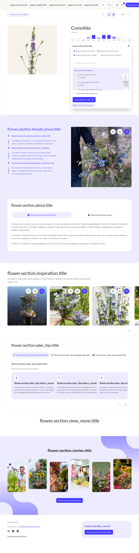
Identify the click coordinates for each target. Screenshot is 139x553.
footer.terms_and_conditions (17, 536)
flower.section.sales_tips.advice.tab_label (30, 355)
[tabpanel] (69, 233)
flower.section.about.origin (100, 215)
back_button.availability (18, 14)
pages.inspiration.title (18, 5)
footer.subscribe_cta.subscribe (99, 532)
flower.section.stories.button (69, 500)
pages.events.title (91, 5)
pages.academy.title (57, 5)
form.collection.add (84, 100)
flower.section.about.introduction (42, 215)
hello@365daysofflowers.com (30, 527)
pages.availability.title (38, 5)
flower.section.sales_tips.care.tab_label (109, 355)
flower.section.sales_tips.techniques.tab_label (70, 355)
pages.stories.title (75, 5)
